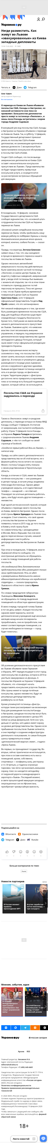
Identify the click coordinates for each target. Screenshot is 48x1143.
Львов (24, 871)
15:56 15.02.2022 (7, 46)
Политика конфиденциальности (16, 1085)
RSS (28, 1051)
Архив (21, 1051)
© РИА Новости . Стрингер (9, 81)
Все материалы (6, 99)
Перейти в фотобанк (24, 81)
